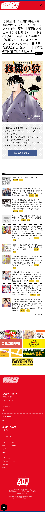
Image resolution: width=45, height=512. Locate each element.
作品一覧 (5, 430)
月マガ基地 (6, 416)
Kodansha (16, 495)
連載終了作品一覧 (7, 400)
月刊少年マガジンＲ (10, 427)
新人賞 (4, 449)
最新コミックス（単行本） (10, 445)
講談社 (4, 467)
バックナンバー (7, 406)
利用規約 (5, 464)
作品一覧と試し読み (8, 442)
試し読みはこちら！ (22, 153)
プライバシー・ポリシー (9, 461)
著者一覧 (5, 403)
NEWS (4, 452)
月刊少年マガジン (9, 394)
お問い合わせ (6, 458)
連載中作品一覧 (7, 397)
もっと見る (37, 314)
